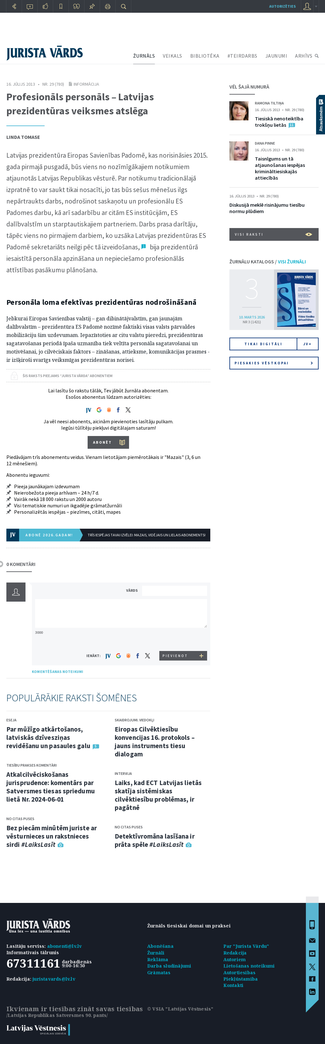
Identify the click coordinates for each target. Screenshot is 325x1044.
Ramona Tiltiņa (269, 103)
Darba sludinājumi (169, 966)
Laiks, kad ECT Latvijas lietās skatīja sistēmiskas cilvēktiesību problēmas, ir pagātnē (158, 795)
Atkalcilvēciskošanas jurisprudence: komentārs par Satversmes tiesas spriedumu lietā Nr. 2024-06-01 (50, 787)
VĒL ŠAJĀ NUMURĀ (249, 86)
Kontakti (233, 985)
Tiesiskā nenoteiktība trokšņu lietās (279, 121)
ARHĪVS (303, 56)
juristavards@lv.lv (53, 979)
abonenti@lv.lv (64, 946)
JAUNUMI (276, 56)
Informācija (86, 84)
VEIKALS (172, 56)
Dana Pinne (265, 143)
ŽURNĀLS (144, 56)
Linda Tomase (23, 137)
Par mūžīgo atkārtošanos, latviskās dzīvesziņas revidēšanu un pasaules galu (48, 737)
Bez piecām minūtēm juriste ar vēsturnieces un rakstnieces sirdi (51, 836)
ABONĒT (102, 442)
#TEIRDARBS (242, 56)
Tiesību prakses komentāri (31, 765)
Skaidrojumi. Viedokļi (134, 720)
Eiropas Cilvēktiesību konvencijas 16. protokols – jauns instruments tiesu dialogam (155, 741)
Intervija (123, 773)
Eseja (11, 720)
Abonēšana (160, 946)
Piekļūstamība (240, 979)
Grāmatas (159, 972)
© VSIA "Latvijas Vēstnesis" (180, 1009)
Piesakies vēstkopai (274, 363)
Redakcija (235, 953)
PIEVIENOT (175, 656)
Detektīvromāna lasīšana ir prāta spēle (155, 840)
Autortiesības (239, 972)
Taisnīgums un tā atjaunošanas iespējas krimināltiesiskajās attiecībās (280, 168)
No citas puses (20, 818)
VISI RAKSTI (273, 234)
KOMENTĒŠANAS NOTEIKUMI (57, 671)
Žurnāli (155, 953)
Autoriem (234, 959)
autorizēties (282, 6)
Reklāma (157, 959)
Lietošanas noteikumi (249, 966)
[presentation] (175, 639)
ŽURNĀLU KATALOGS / (267, 261)
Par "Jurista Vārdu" (246, 946)
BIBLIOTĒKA (205, 56)
